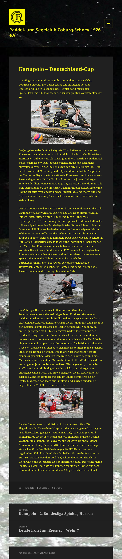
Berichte (58, 487)
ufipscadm (44, 487)
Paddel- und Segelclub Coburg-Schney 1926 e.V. (55, 32)
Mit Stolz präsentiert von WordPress (37, 552)
